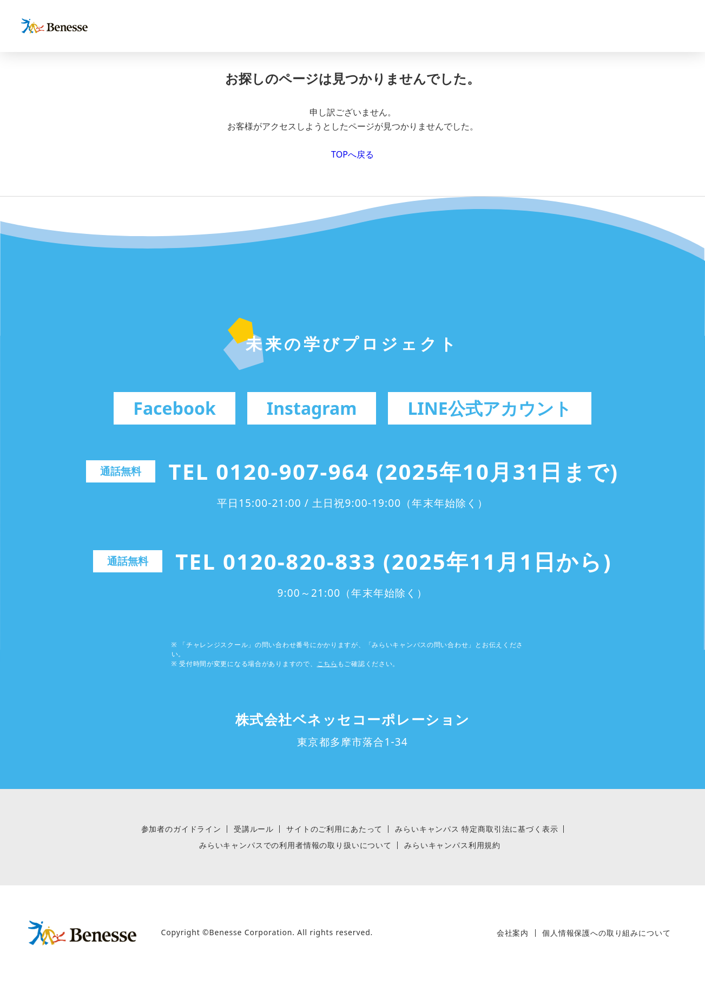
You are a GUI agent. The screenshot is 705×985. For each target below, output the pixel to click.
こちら (327, 663)
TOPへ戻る (352, 154)
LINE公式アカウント (489, 408)
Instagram (312, 408)
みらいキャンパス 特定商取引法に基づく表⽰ (476, 829)
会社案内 (513, 933)
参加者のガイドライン (181, 829)
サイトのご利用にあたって (334, 829)
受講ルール (254, 829)
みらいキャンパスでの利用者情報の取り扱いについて (295, 845)
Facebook (174, 408)
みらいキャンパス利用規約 (452, 845)
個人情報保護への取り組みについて (606, 933)
